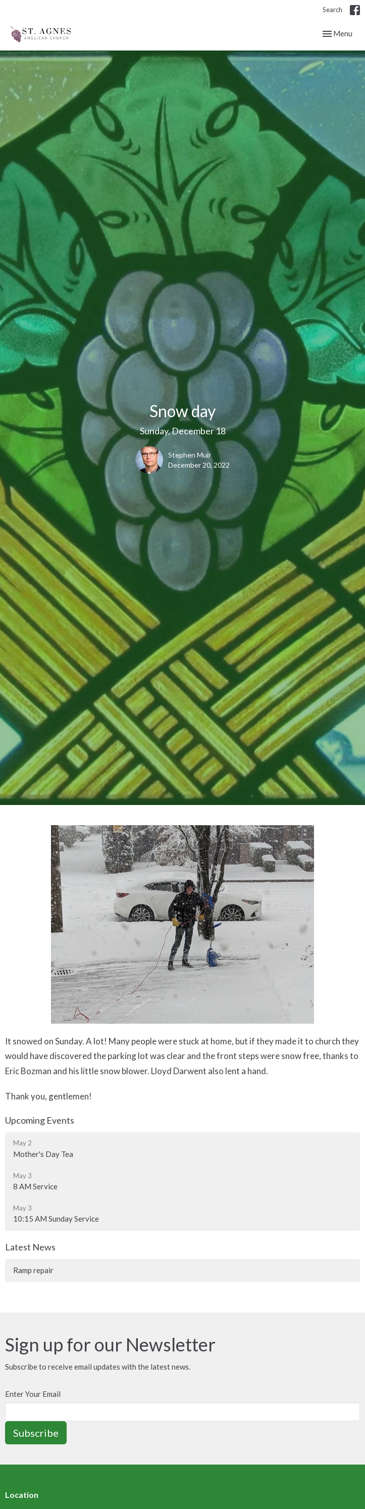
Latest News (30, 1246)
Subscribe (36, 1433)
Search (332, 10)
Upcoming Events (39, 1120)
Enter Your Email (33, 1393)
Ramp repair (33, 1270)
